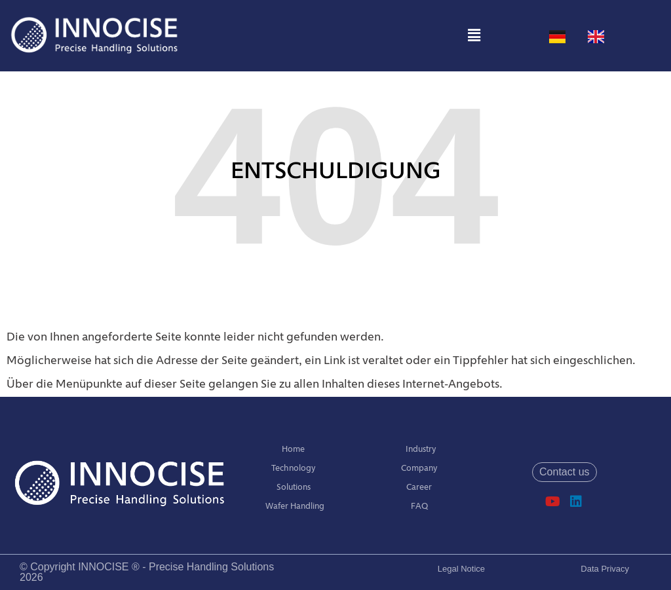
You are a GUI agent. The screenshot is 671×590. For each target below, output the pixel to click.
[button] (474, 35)
